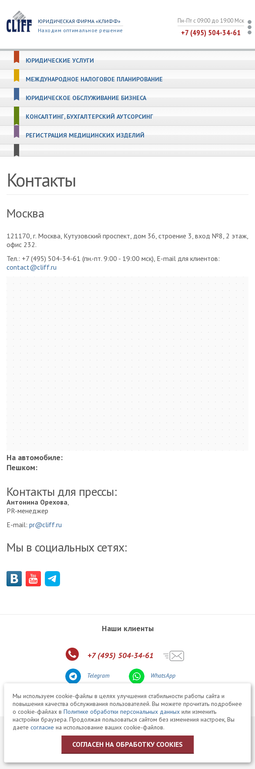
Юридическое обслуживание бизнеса (86, 98)
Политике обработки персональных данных (122, 712)
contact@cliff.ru (32, 267)
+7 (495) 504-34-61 (211, 32)
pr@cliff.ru (45, 524)
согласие (42, 727)
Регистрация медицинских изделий (85, 135)
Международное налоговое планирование (94, 79)
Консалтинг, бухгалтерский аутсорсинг (89, 117)
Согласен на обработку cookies (127, 744)
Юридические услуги (60, 60)
